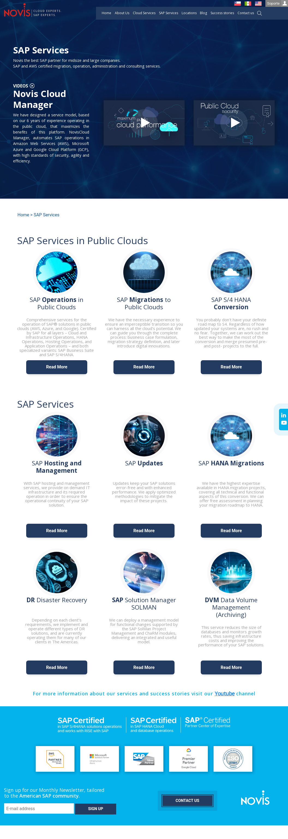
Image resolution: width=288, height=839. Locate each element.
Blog (203, 13)
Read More (56, 366)
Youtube (225, 693)
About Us (122, 13)
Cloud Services (144, 13)
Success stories (222, 13)
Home (106, 13)
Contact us (246, 13)
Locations (189, 13)
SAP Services (168, 13)
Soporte (277, 3)
